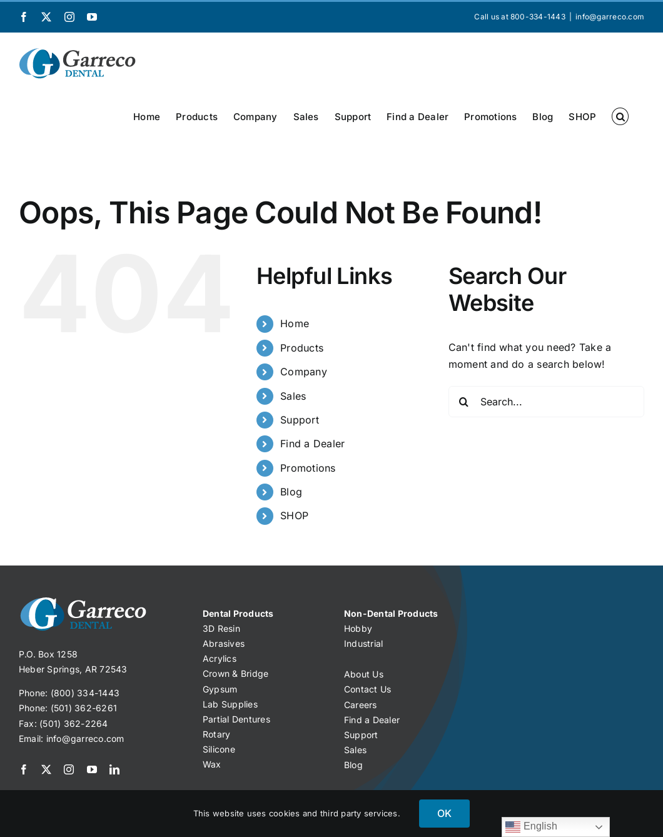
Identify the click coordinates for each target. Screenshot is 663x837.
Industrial (363, 643)
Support (299, 419)
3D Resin (221, 628)
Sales (293, 396)
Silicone (219, 749)
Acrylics (219, 658)
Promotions (307, 468)
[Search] (464, 401)
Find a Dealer (312, 443)
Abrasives (224, 643)
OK (444, 813)
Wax (212, 764)
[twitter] (46, 769)
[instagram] (69, 769)
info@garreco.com (609, 16)
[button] (620, 116)
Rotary (216, 734)
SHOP (294, 515)
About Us (363, 674)
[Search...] (546, 401)
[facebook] (24, 769)
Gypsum (220, 689)
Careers (360, 704)
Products (301, 348)
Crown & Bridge (235, 673)
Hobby (358, 628)
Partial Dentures (236, 719)
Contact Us (367, 689)
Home (294, 323)
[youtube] (92, 769)
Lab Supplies (230, 704)
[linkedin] (114, 769)
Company (303, 371)
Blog (291, 491)
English (531, 826)
